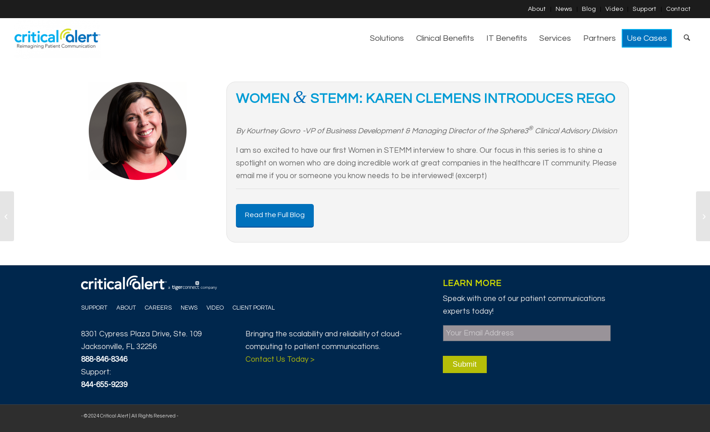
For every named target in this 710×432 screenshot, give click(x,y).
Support (644, 9)
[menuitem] (537, 9)
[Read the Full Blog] (275, 215)
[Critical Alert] (57, 38)
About (537, 9)
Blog (589, 9)
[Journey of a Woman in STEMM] (7, 216)
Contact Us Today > (280, 359)
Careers (158, 308)
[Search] (687, 38)
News (564, 9)
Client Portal (254, 308)
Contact (678, 9)
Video (614, 9)
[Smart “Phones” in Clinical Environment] (703, 216)
